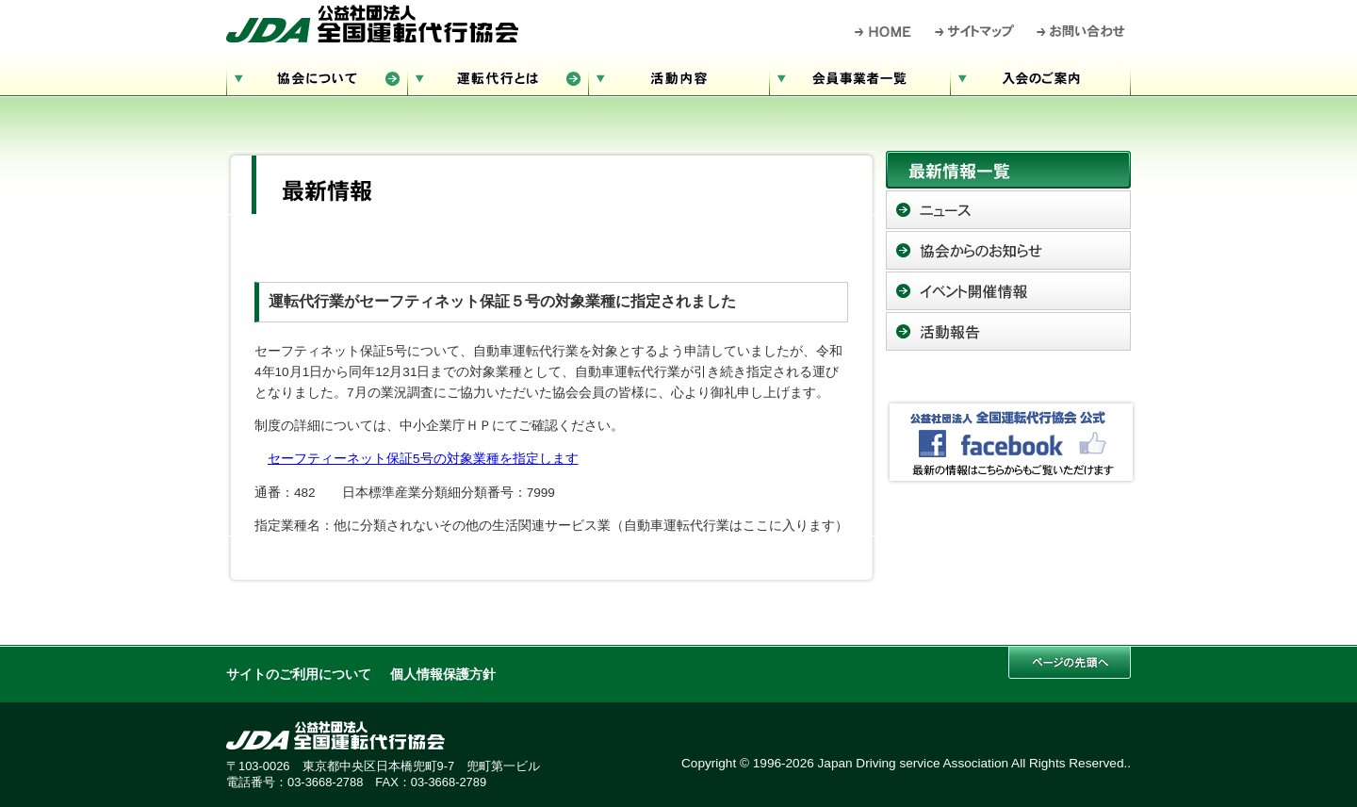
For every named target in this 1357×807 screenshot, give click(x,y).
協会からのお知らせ (1008, 250)
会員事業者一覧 (859, 76)
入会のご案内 (1040, 76)
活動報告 (1008, 331)
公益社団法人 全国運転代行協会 (372, 23)
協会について (316, 76)
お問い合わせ (1081, 31)
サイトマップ (975, 31)
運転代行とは (497, 76)
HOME (883, 31)
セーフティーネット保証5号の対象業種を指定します (423, 459)
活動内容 (678, 76)
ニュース (1008, 209)
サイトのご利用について (298, 674)
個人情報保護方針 (443, 674)
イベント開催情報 (1008, 291)
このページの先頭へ (1069, 662)
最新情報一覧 (1008, 170)
